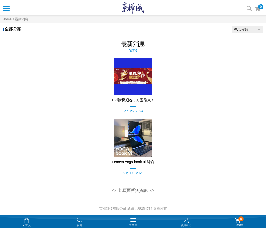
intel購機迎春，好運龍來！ (133, 100)
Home (7, 19)
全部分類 (13, 29)
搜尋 (249, 8)
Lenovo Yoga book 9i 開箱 (133, 162)
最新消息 (21, 19)
